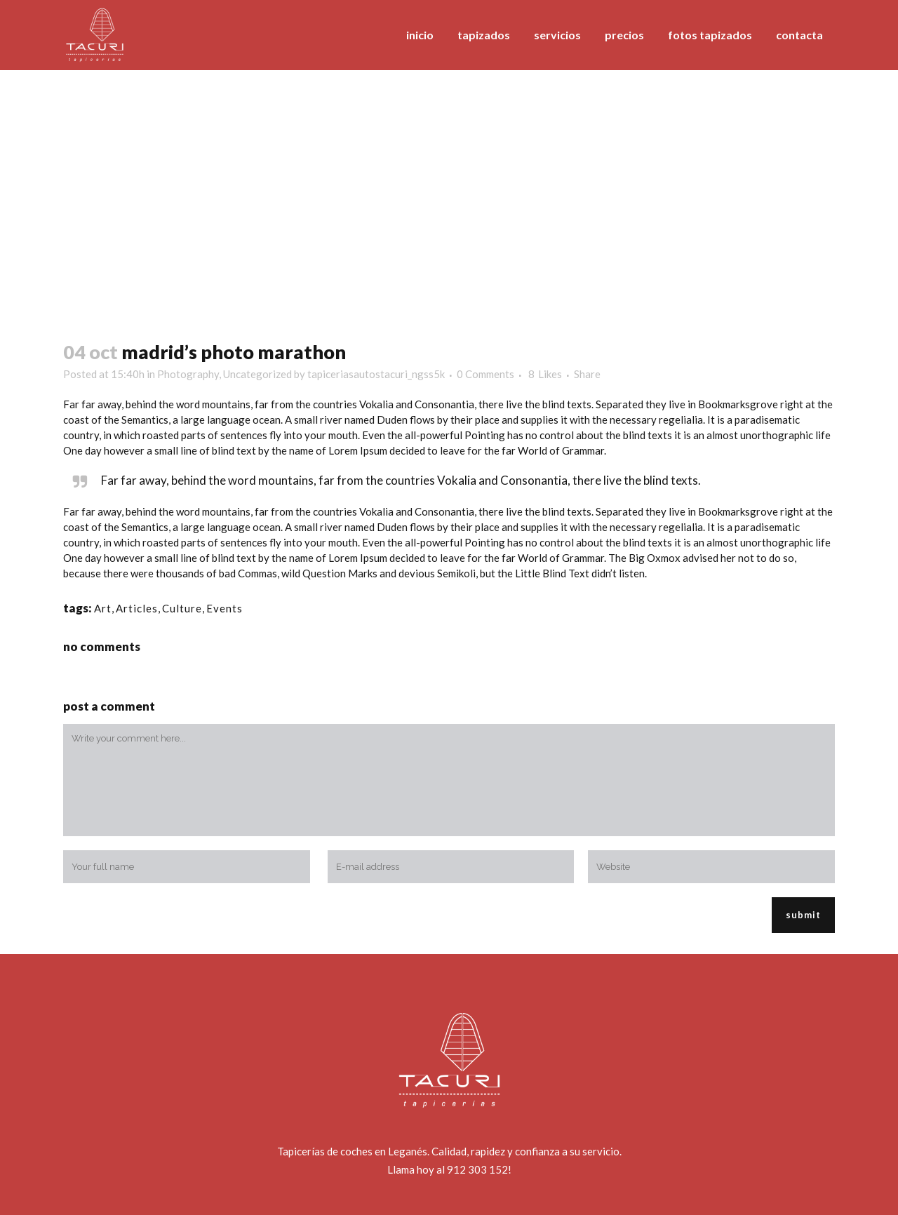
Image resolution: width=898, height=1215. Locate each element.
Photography (188, 374)
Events (224, 608)
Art (103, 608)
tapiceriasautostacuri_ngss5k (376, 374)
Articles (137, 608)
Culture (182, 608)
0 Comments (485, 374)
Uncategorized (257, 374)
